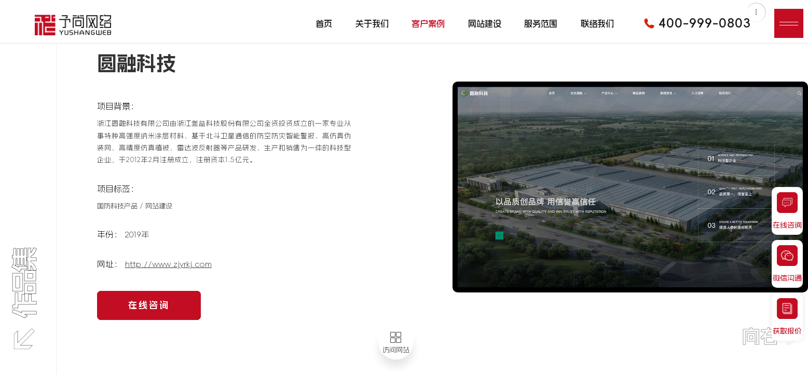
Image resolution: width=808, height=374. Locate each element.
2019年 (137, 234)
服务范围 (540, 23)
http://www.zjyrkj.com (168, 264)
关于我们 (372, 23)
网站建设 (484, 23)
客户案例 (428, 23)
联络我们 (597, 23)
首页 (324, 23)
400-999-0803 (694, 23)
